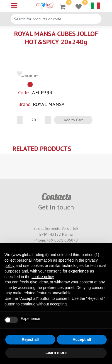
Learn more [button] (56, 352)
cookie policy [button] (42, 276)
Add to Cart (73, 119)
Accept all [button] (81, 339)
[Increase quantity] (48, 120)
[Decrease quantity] (20, 120)
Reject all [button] (30, 339)
